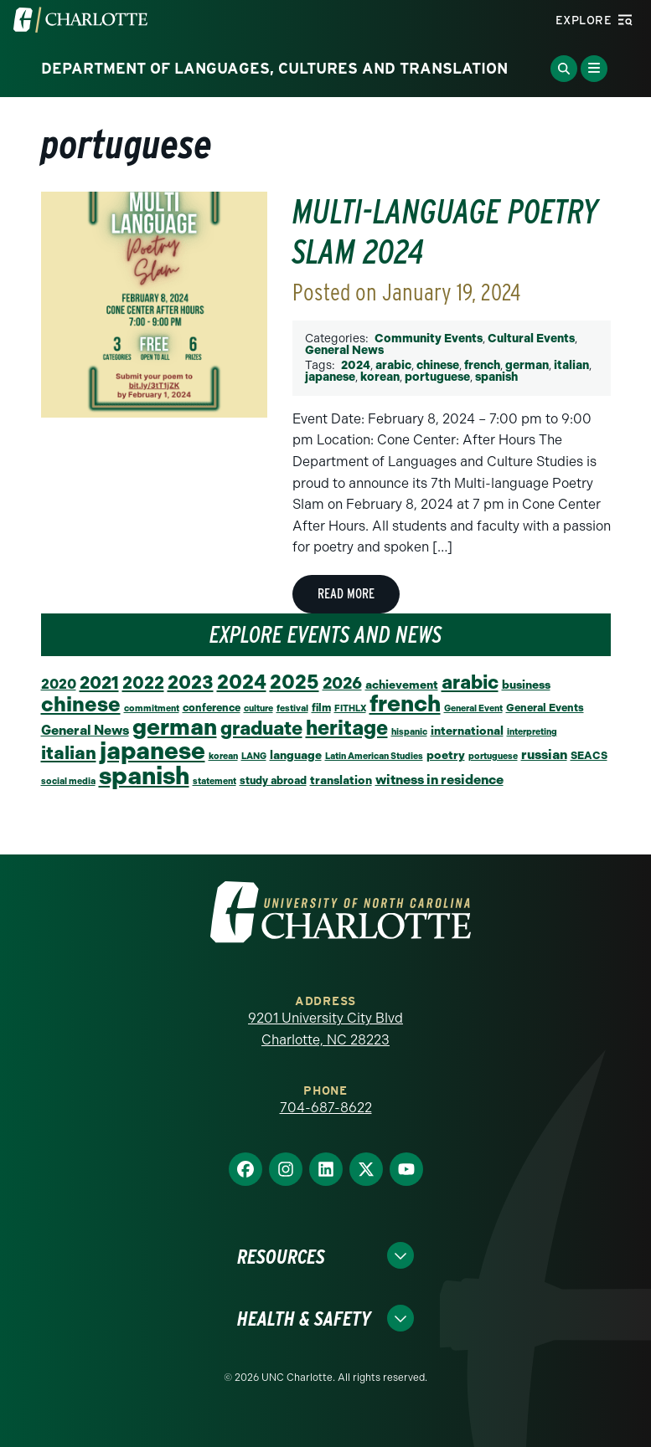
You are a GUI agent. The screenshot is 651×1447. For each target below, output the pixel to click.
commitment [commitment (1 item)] (151, 708)
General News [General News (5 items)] (85, 730)
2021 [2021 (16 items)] (99, 682)
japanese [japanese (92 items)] (152, 750)
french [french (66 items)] (405, 703)
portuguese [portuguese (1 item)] (493, 756)
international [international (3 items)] (467, 730)
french (482, 365)
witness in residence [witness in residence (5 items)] (439, 780)
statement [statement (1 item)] (214, 781)
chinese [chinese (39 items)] (81, 704)
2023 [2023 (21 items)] (191, 682)
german (527, 365)
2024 (355, 365)
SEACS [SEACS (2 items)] (589, 755)
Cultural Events (531, 338)
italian (571, 365)
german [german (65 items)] (174, 727)
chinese (437, 365)
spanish (496, 377)
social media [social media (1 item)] (68, 781)
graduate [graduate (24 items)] (261, 728)
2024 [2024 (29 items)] (241, 682)
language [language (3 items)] (296, 755)
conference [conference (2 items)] (211, 707)
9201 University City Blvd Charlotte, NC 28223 (325, 1029)
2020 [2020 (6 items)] (58, 683)
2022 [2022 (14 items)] (143, 683)
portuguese (437, 377)
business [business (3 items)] (526, 684)
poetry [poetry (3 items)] (445, 755)
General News (344, 350)
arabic (393, 365)
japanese (330, 377)
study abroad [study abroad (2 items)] (273, 780)
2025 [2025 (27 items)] (294, 682)
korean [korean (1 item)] (223, 756)
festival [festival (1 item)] (292, 708)
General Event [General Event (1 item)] (473, 708)
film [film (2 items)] (321, 707)
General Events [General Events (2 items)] (545, 707)
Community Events (429, 338)
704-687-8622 (326, 1108)
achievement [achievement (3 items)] (401, 684)
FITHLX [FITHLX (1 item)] (350, 708)
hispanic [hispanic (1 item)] (409, 731)
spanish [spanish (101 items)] (144, 775)
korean (380, 377)
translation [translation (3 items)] (341, 780)
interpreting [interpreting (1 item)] (532, 731)
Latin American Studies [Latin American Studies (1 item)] (374, 756)
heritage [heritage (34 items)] (347, 728)
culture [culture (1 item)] (258, 708)
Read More (346, 594)
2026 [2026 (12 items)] (342, 683)
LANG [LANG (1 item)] (253, 756)
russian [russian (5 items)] (544, 754)
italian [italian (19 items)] (68, 752)
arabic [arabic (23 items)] (470, 682)
